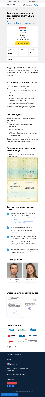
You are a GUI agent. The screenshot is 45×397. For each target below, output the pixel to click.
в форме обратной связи (19, 222)
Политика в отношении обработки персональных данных (18, 372)
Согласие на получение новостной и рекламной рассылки (18, 376)
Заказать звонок (11, 383)
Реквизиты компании (11, 379)
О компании (9, 1)
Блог (19, 1)
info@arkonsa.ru (28, 221)
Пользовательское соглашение (13, 377)
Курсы (8, 357)
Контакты (15, 1)
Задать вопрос (14, 283)
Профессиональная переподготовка (14, 354)
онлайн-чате (17, 219)
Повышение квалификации (12, 356)
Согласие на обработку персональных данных (16, 374)
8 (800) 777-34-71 (28, 4)
